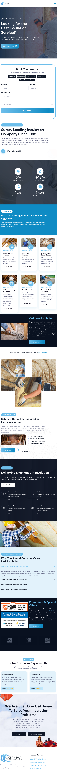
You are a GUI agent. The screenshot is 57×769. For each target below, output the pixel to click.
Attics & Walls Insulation (8, 254)
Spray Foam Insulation (26, 254)
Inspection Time (6, 101)
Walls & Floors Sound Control (46, 254)
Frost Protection (28, 290)
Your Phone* (32, 84)
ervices (45, 352)
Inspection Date (6, 92)
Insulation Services (8, 250)
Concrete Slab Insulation (46, 291)
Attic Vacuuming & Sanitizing (9, 291)
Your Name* (4, 84)
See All (40, 352)
